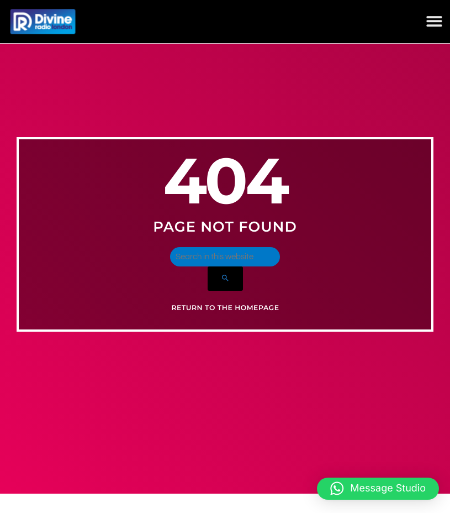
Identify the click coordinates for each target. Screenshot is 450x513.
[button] (434, 21)
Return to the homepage (225, 320)
